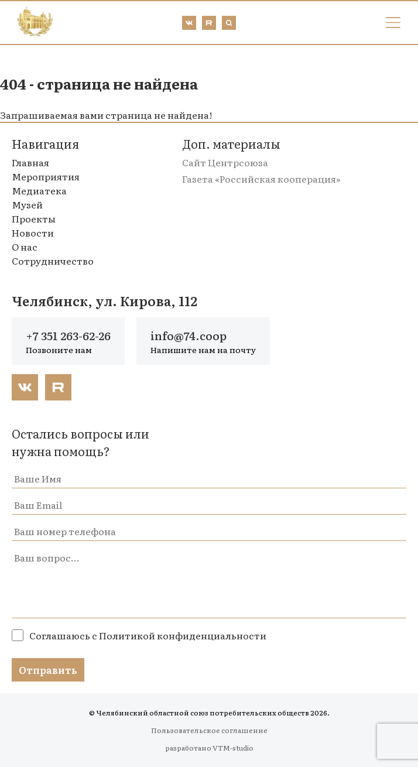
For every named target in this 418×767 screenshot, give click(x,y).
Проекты (34, 218)
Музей (27, 204)
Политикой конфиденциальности (182, 635)
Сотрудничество (53, 261)
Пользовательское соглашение (209, 730)
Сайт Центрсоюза (225, 162)
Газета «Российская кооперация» (261, 179)
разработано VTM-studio (209, 747)
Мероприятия (46, 176)
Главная (30, 162)
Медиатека (39, 190)
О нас (24, 246)
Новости (33, 232)
